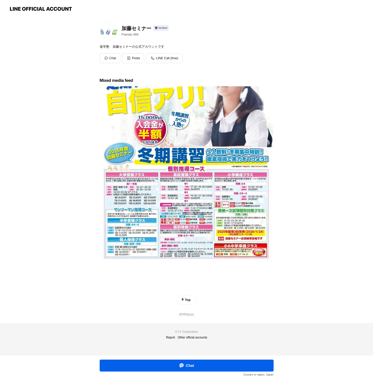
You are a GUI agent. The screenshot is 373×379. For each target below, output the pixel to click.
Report (170, 337)
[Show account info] (161, 28)
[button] (133, 58)
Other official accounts (192, 337)
